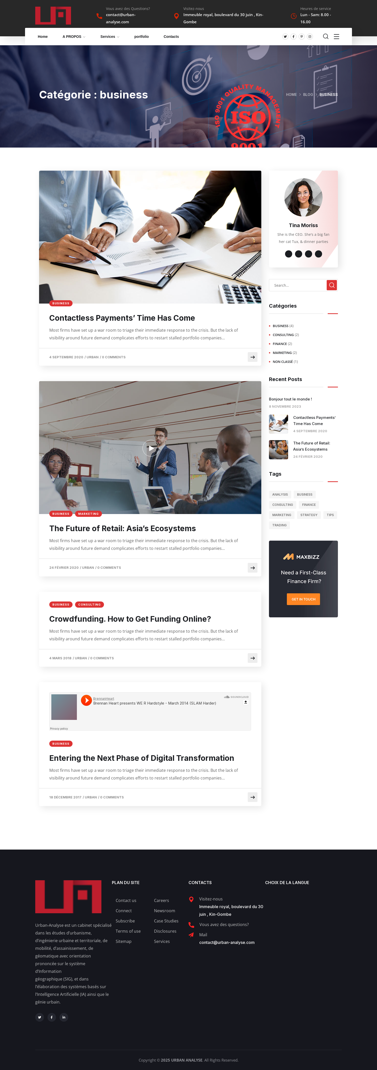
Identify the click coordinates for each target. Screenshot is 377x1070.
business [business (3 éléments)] (304, 494)
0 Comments (114, 357)
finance (280, 343)
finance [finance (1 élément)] (309, 505)
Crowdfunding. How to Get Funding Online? (130, 618)
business (60, 303)
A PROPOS (72, 37)
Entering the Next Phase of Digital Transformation (141, 758)
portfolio (141, 37)
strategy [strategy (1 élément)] (308, 515)
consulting (89, 604)
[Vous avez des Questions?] (99, 16)
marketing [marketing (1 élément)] (281, 515)
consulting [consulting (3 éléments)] (282, 505)
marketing (88, 514)
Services (107, 37)
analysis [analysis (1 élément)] (280, 494)
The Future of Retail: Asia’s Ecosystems (122, 528)
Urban (93, 357)
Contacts (171, 37)
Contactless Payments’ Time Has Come (122, 317)
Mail (203, 935)
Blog (308, 94)
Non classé (283, 361)
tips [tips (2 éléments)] (330, 515)
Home (43, 37)
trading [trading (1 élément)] (279, 525)
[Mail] (191, 935)
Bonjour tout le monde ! (290, 399)
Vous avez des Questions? (128, 8)
